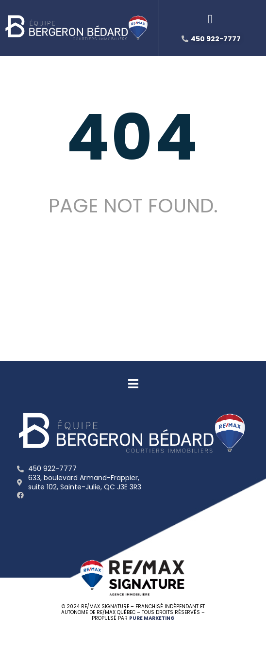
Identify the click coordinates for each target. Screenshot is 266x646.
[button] (210, 19)
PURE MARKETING (152, 618)
